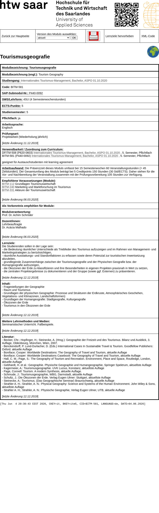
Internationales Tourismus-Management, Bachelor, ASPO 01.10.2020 (64, 80)
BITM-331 (8, 190)
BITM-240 (8, 187)
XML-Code (148, 36)
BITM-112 (8, 183)
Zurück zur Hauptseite (15, 36)
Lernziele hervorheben (120, 36)
